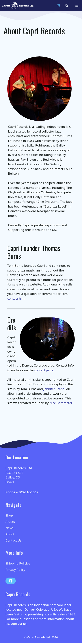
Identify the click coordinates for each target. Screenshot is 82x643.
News (9, 528)
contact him (16, 298)
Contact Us (13, 540)
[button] (66, 5)
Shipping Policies (17, 563)
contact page (43, 370)
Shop (9, 515)
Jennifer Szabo (54, 389)
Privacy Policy (15, 569)
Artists (10, 521)
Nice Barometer (60, 403)
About (9, 534)
